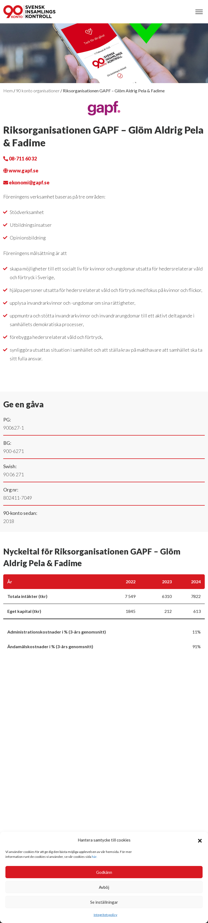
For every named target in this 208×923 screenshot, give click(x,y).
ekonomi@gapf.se (26, 182)
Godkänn (104, 872)
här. (94, 857)
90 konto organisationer (38, 90)
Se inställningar (104, 902)
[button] (200, 840)
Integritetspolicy (105, 915)
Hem (8, 90)
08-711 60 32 (20, 159)
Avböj (104, 887)
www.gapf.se (20, 171)
